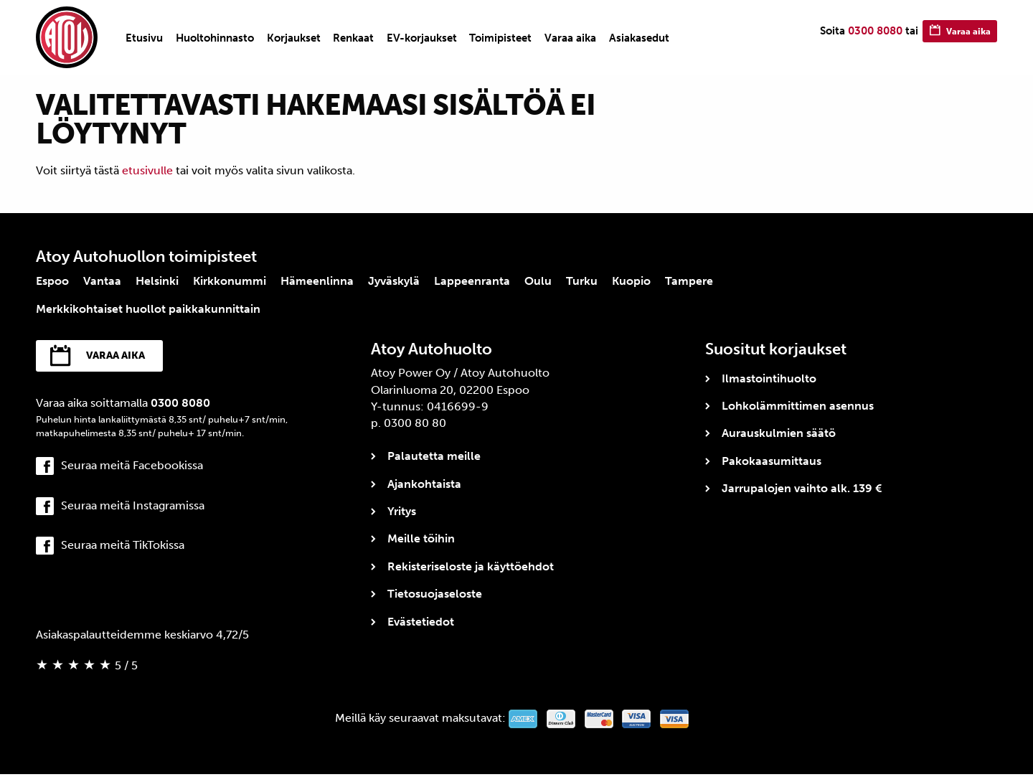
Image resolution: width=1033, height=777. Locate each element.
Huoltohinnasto (215, 38)
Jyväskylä (394, 281)
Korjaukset (294, 38)
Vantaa (102, 281)
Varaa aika (570, 38)
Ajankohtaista (424, 484)
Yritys (401, 511)
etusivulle (147, 170)
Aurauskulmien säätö (779, 433)
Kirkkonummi (229, 281)
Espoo (52, 281)
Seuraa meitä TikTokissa (122, 547)
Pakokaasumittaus (771, 461)
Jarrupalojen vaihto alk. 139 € (802, 488)
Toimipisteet (500, 38)
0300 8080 (859, 36)
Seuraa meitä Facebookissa (132, 468)
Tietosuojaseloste (434, 594)
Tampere (689, 281)
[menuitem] (144, 38)
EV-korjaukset (422, 38)
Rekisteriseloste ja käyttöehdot (470, 566)
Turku (582, 281)
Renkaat (353, 38)
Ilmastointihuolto (769, 378)
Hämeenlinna (317, 281)
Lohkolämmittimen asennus (798, 406)
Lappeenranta (472, 281)
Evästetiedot (420, 621)
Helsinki (157, 281)
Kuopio (631, 281)
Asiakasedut (639, 38)
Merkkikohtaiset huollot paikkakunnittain (148, 309)
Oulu (538, 281)
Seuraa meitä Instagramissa (132, 507)
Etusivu (144, 38)
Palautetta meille (434, 456)
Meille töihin (421, 538)
